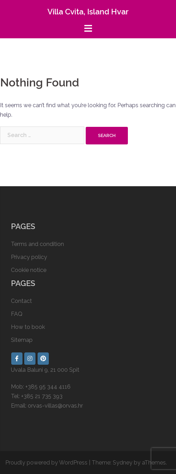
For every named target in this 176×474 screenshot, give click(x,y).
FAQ (16, 314)
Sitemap (22, 340)
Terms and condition (37, 244)
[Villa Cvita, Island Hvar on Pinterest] (43, 358)
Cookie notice (28, 270)
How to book (28, 327)
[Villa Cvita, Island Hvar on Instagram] (29, 358)
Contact (21, 301)
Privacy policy (29, 257)
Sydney (122, 462)
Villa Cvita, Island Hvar (88, 11)
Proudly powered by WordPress (46, 462)
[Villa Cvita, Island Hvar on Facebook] (16, 358)
